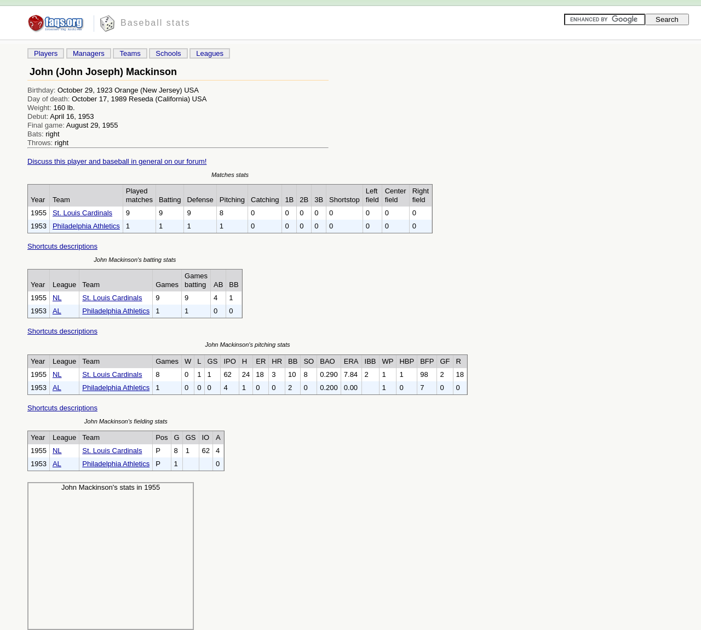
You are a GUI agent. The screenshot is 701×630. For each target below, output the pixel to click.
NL (57, 298)
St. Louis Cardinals (82, 213)
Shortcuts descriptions (62, 246)
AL (57, 311)
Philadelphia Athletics (86, 226)
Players (46, 53)
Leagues (209, 53)
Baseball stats (155, 22)
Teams (129, 53)
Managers (89, 53)
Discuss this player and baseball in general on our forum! (116, 161)
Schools (168, 53)
